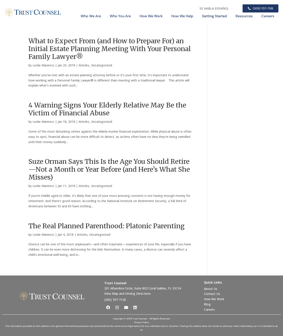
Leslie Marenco (43, 65)
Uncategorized (101, 65)
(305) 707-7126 (115, 300)
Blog (207, 304)
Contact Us (212, 294)
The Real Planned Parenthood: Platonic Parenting (106, 226)
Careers (267, 16)
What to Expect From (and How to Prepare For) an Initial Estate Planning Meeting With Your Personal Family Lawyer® (109, 49)
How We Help (182, 16)
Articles (84, 65)
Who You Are (120, 16)
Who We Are (91, 16)
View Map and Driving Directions (127, 293)
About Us (211, 289)
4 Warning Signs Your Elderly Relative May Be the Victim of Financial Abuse (107, 109)
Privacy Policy (141, 322)
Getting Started (214, 16)
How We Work (151, 16)
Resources (244, 16)
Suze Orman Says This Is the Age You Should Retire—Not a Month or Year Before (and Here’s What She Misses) (109, 169)
